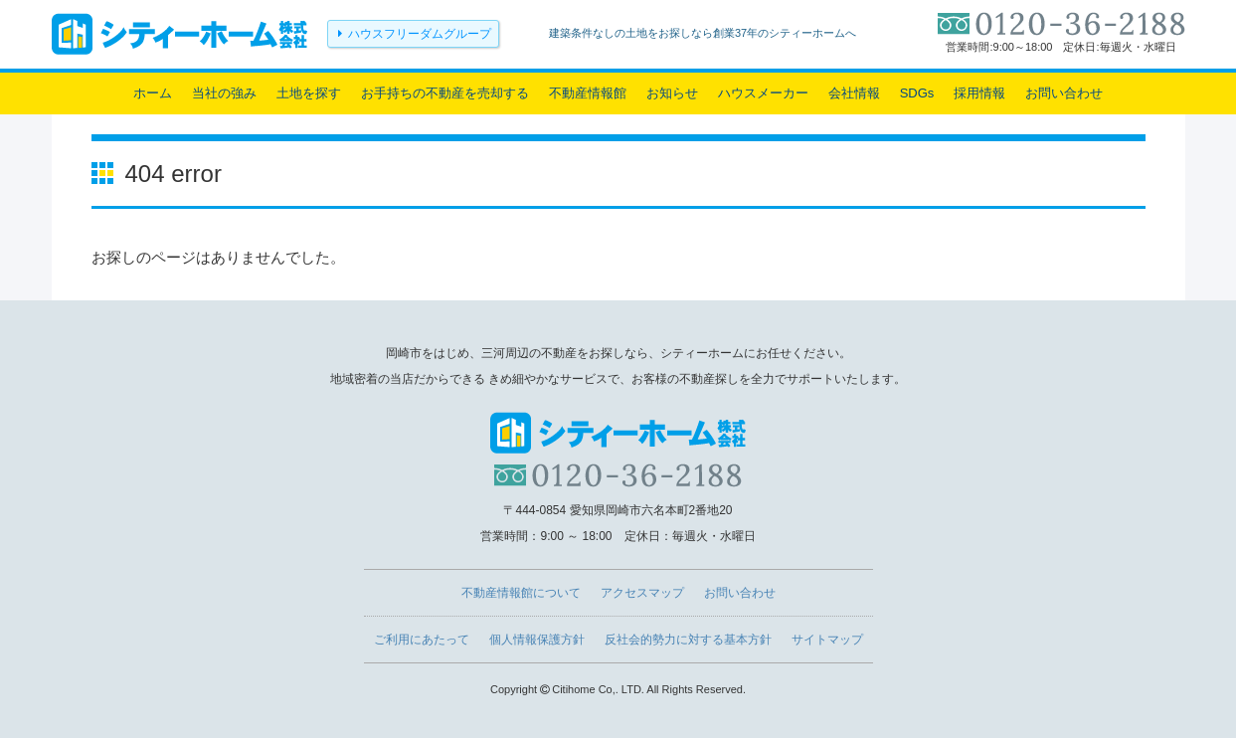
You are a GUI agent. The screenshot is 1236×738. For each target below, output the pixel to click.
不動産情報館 (587, 93)
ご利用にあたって (421, 639)
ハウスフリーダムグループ (419, 34)
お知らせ (672, 93)
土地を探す (308, 93)
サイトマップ (827, 639)
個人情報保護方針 (537, 639)
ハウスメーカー (763, 93)
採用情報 (979, 93)
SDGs (917, 93)
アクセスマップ (642, 593)
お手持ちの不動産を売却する (445, 93)
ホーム (152, 93)
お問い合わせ (1064, 93)
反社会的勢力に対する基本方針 (688, 639)
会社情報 (854, 93)
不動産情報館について (521, 593)
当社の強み (224, 93)
